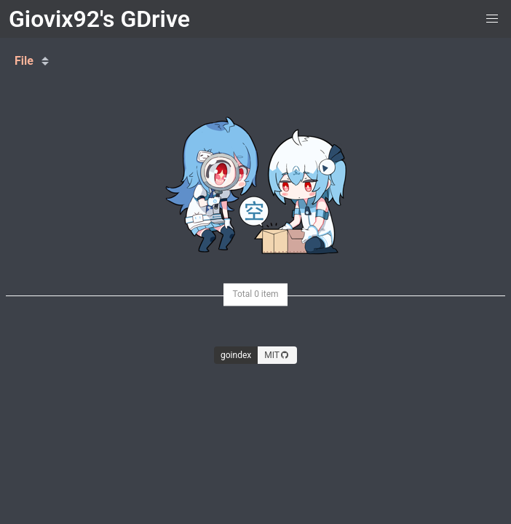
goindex (236, 355)
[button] (492, 19)
